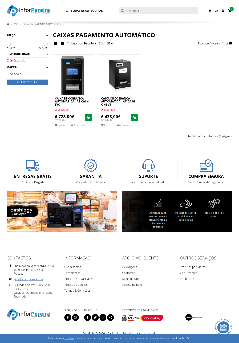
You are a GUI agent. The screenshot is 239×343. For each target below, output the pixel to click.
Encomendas (72, 273)
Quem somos (72, 267)
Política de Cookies (76, 285)
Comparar (78, 125)
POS (16, 24)
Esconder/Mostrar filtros (215, 43)
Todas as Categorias (84, 11)
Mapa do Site (130, 279)
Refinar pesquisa (27, 82)
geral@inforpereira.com (28, 279)
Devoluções (129, 267)
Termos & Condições (77, 290)
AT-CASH (14, 74)
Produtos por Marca (192, 267)
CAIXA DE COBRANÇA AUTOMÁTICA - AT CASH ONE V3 (118, 101)
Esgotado (16, 60)
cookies (69, 338)
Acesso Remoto (132, 285)
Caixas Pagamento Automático (41, 24)
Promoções (187, 279)
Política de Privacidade (78, 279)
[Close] (188, 339)
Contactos (128, 273)
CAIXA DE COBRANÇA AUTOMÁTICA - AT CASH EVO (72, 101)
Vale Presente (188, 273)
